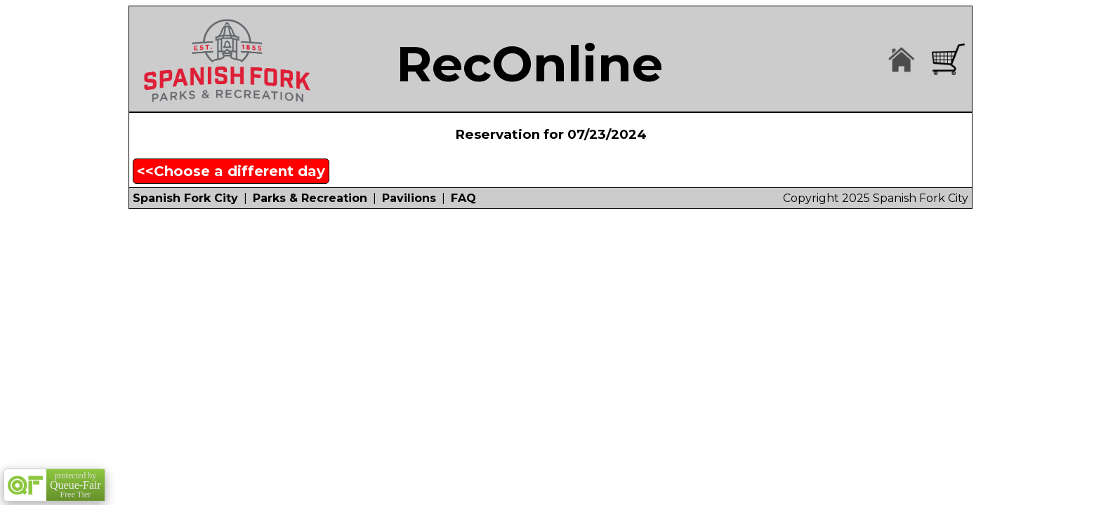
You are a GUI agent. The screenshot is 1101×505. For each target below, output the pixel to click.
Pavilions (409, 198)
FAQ (463, 198)
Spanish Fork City (185, 198)
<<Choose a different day (231, 171)
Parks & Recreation (310, 198)
